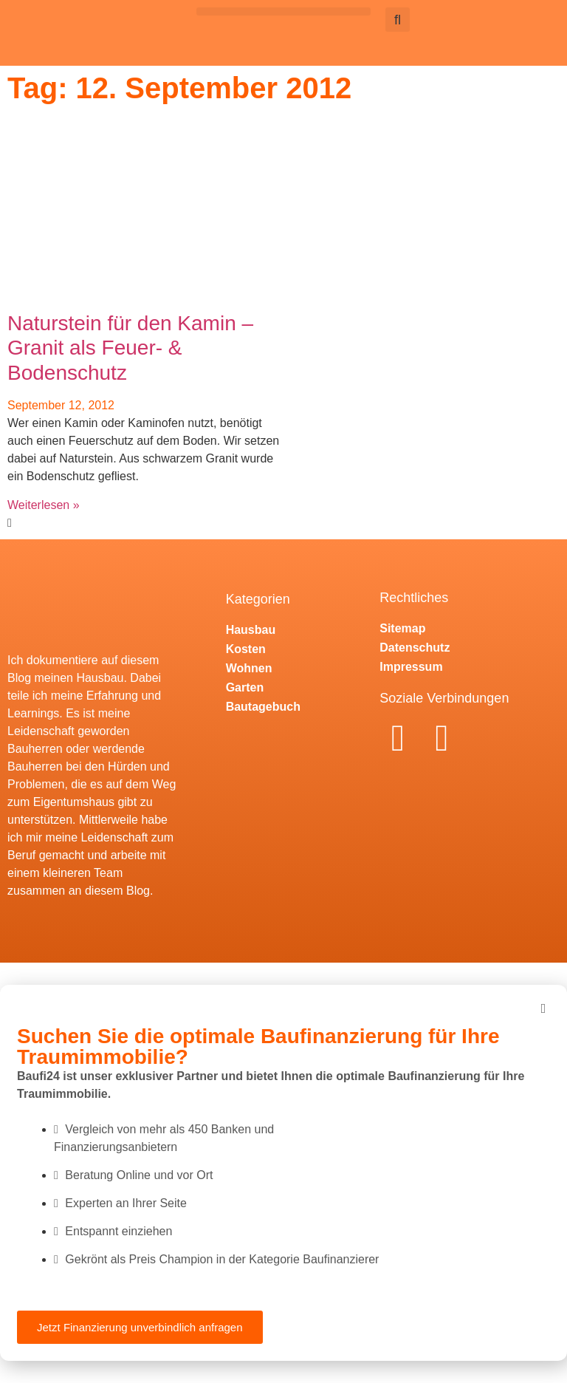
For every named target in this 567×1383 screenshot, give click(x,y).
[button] (283, 11)
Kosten (246, 649)
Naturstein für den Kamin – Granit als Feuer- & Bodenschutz (130, 348)
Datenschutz (414, 647)
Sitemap (402, 628)
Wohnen (249, 668)
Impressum (410, 666)
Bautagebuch (263, 706)
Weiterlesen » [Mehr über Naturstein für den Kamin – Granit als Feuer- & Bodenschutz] (43, 505)
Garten (245, 687)
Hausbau (251, 630)
